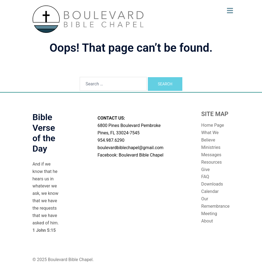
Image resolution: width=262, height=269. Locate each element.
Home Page (212, 125)
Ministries (210, 147)
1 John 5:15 (44, 230)
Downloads (212, 184)
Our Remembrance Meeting (215, 206)
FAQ (205, 176)
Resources (211, 162)
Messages (211, 154)
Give (205, 169)
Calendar (209, 191)
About (207, 221)
